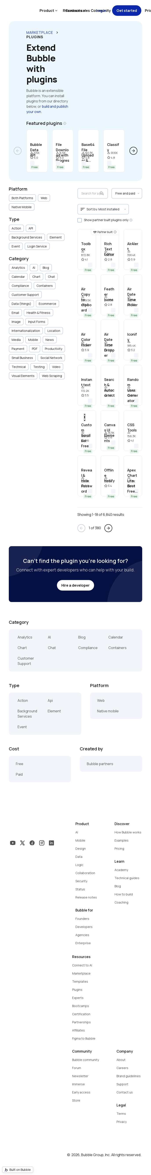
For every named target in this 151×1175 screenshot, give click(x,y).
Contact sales (77, 10)
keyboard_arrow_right (57, 32)
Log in (101, 10)
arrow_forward (133, 151)
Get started (126, 10)
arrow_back (17, 151)
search (101, 193)
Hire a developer (75, 585)
